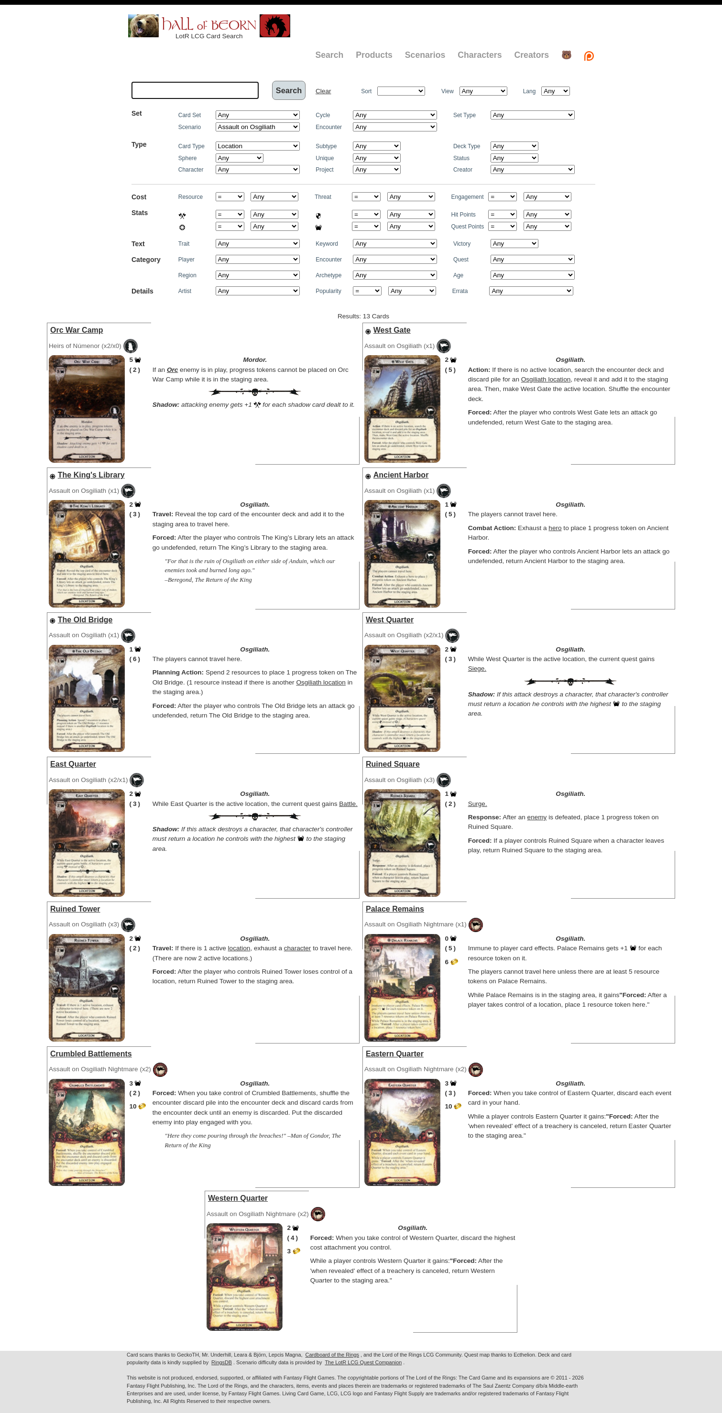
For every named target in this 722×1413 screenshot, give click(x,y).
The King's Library (91, 475)
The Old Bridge (85, 620)
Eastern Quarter (395, 1054)
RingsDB (221, 1362)
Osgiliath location (546, 379)
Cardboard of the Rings (332, 1355)
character (297, 948)
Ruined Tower (75, 909)
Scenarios (425, 55)
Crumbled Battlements (91, 1054)
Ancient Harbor (401, 475)
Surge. (477, 803)
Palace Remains (395, 909)
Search (329, 55)
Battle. (348, 803)
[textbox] (195, 90)
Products (374, 55)
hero (554, 528)
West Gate (392, 330)
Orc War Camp (76, 330)
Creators (531, 55)
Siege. (477, 668)
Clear (323, 91)
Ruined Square (393, 764)
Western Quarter (238, 1198)
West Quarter (390, 620)
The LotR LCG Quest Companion (363, 1362)
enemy (537, 817)
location (239, 948)
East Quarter (73, 764)
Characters (480, 55)
